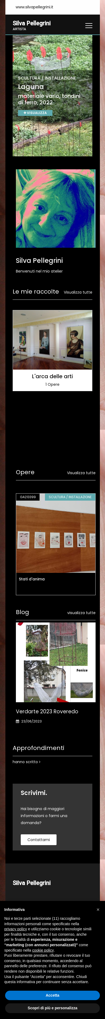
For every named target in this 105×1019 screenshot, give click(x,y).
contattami (38, 839)
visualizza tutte (81, 612)
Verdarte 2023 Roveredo (47, 711)
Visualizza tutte (78, 292)
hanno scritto (26, 762)
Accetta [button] (53, 995)
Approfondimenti (38, 748)
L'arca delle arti (52, 376)
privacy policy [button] (15, 929)
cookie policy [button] (43, 950)
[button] (98, 909)
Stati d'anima (32, 579)
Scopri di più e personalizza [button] (52, 1008)
